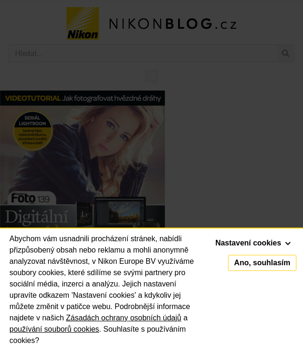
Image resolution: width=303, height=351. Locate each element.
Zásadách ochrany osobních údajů (123, 318)
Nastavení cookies (253, 243)
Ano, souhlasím (262, 263)
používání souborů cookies (54, 329)
